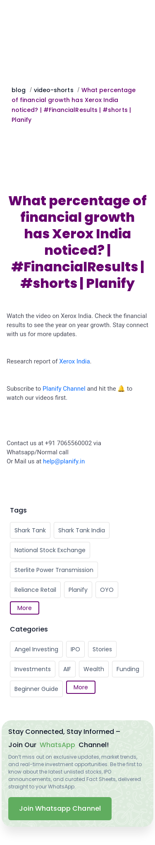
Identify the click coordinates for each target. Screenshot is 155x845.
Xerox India (74, 361)
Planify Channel (64, 388)
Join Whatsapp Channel (60, 808)
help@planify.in (64, 461)
